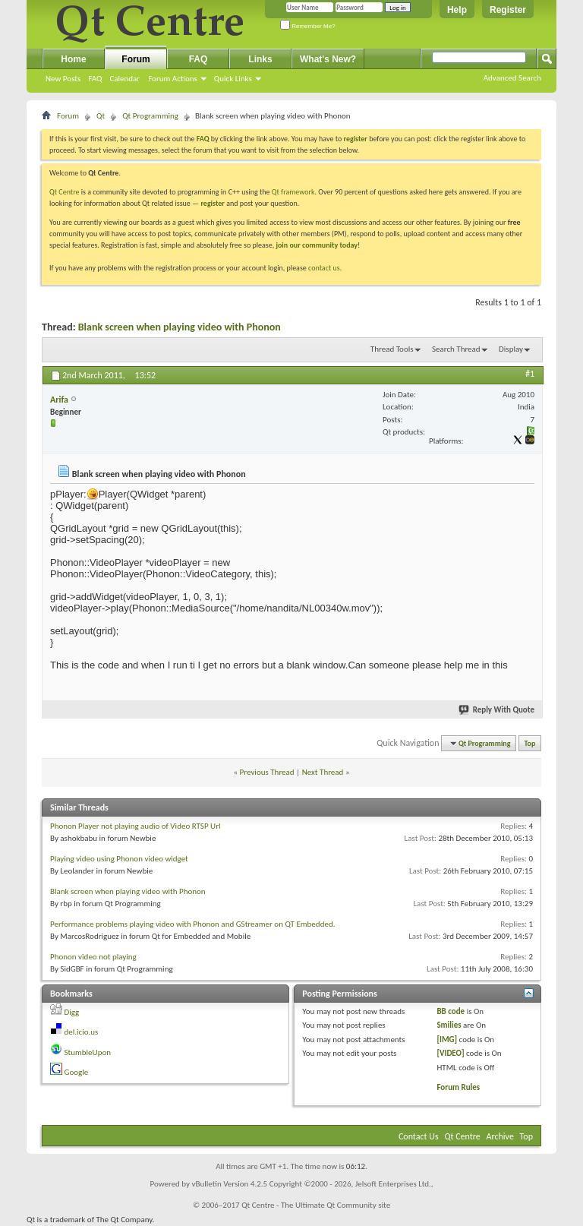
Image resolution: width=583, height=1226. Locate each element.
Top (530, 743)
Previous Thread (267, 772)
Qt (100, 116)
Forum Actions (172, 79)
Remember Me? (308, 26)
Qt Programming (150, 116)
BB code (450, 1011)
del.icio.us (82, 1032)
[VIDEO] (450, 1053)
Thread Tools (392, 349)
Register (508, 10)
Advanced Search (512, 78)
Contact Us (419, 1136)
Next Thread (323, 772)
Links (260, 59)
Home (73, 59)
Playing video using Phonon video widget (119, 859)
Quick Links (233, 79)
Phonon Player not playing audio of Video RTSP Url (135, 826)
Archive (500, 1136)
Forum (135, 59)
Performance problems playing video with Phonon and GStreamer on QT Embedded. (192, 924)
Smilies (448, 1025)
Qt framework (293, 192)
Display (511, 349)
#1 (529, 373)
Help (457, 10)
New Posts (63, 79)
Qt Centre (64, 192)
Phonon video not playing (93, 957)
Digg (72, 1012)
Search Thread (456, 349)
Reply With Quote (497, 710)
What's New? (328, 59)
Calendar (124, 79)
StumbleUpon (88, 1052)
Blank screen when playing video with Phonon (179, 327)
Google (77, 1072)
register (212, 203)
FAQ (95, 79)
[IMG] (446, 1039)
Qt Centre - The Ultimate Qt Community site (315, 1205)
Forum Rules (458, 1087)
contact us (324, 268)
